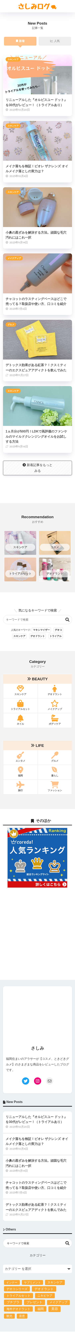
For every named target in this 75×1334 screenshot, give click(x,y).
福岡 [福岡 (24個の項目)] (40, 1309)
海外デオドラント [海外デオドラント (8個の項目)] (18, 1309)
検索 (67, 619)
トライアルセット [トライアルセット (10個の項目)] (18, 1295)
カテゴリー (38, 1255)
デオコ (58, 630)
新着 (20, 41)
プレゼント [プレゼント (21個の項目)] (34, 1302)
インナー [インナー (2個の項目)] (11, 1282)
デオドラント (37, 636)
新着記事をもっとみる (37, 467)
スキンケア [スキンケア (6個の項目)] (54, 1282)
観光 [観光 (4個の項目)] (9, 1316)
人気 (55, 41)
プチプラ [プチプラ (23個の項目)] (13, 1302)
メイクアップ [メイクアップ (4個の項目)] (58, 1302)
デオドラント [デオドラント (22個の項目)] (44, 1289)
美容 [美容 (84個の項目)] (54, 1309)
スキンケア (13, 59)
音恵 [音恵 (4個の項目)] (22, 1316)
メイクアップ (14, 258)
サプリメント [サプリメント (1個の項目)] (32, 1282)
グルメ (11, 324)
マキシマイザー (41, 630)
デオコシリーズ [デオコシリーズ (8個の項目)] (16, 1289)
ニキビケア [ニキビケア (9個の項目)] (44, 1295)
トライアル (56, 636)
